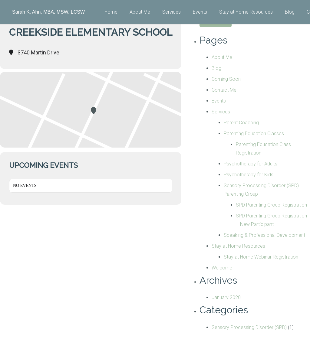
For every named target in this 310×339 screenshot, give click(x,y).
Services (221, 112)
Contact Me (224, 90)
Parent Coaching (241, 122)
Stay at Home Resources (238, 246)
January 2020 (226, 297)
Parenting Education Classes (254, 133)
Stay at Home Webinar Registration (261, 257)
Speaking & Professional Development (264, 235)
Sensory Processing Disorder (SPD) (249, 327)
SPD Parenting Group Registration (271, 205)
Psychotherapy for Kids (248, 175)
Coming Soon (226, 79)
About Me (222, 57)
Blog (216, 68)
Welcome (222, 268)
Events (219, 101)
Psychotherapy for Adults (250, 164)
